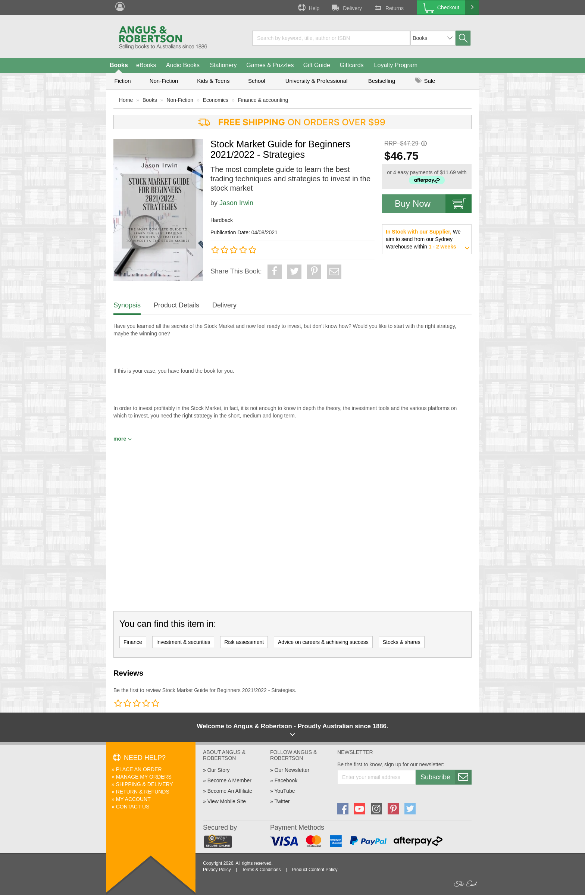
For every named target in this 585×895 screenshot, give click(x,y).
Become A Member (229, 780)
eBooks (146, 65)
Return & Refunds (142, 792)
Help (308, 7)
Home (126, 100)
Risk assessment (244, 642)
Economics (215, 100)
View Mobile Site (226, 801)
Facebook (286, 780)
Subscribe (445, 777)
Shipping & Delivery (144, 784)
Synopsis (127, 305)
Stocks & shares (401, 642)
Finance (132, 642)
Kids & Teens (213, 81)
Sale (425, 81)
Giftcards (352, 65)
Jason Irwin (236, 203)
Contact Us (133, 807)
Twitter (282, 801)
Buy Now (433, 203)
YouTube (284, 791)
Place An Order (139, 769)
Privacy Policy (217, 869)
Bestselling (381, 81)
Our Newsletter (292, 770)
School (256, 81)
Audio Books (183, 65)
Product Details (176, 305)
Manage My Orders (144, 777)
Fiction (122, 81)
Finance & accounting (263, 100)
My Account (133, 799)
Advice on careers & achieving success (323, 642)
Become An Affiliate (229, 791)
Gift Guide (316, 65)
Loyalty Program (396, 65)
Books (119, 65)
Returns (388, 7)
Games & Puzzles (270, 65)
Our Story (218, 770)
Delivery (346, 7)
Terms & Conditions (261, 869)
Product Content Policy (314, 869)
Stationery (223, 65)
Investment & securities (183, 642)
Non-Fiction (164, 81)
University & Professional (316, 81)
